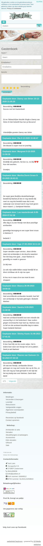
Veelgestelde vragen (13, 407)
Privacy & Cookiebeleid (14, 8)
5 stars (18, 87)
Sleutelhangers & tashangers (17, 435)
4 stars (14, 87)
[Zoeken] (19, 26)
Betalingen (10, 397)
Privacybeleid (11, 412)
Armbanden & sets (13, 430)
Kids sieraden (11, 440)
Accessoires (10, 437)
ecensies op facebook (15, 418)
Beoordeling (25, 86)
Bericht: (4, 72)
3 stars (11, 87)
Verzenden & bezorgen (14, 399)
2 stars (7, 87)
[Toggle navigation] (3, 22)
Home (3, 43)
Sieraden (9, 432)
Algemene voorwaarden (15, 410)
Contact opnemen (12, 420)
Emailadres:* (6, 62)
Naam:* (4, 53)
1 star (4, 87)
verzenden (7, 92)
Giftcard (9, 443)
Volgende (12, 381)
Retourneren (10, 405)
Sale (7, 445)
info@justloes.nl (13, 474)
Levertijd (9, 402)
